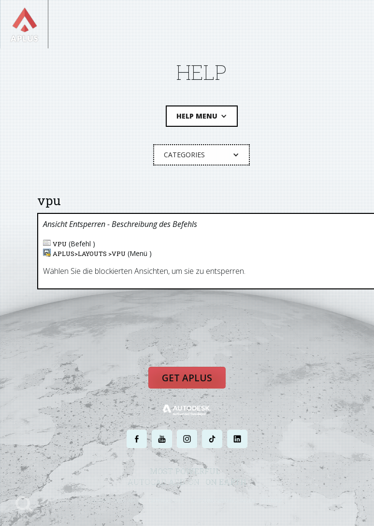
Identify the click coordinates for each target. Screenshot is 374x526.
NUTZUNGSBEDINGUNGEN (224, 500)
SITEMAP (271, 500)
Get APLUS (187, 378)
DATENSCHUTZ (167, 500)
